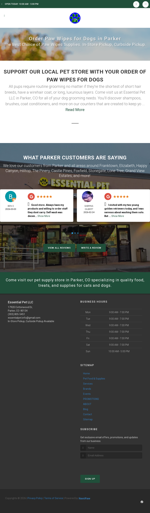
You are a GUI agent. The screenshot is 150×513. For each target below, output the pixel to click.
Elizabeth (127, 165)
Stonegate (97, 171)
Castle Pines (61, 171)
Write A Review (91, 247)
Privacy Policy (35, 498)
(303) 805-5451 (16, 314)
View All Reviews (59, 247)
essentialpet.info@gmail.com (24, 317)
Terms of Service (53, 498)
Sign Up (90, 478)
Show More (44, 216)
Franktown (108, 165)
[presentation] (99, 465)
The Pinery (41, 171)
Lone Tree (115, 171)
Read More (75, 109)
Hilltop (25, 171)
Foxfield (80, 171)
